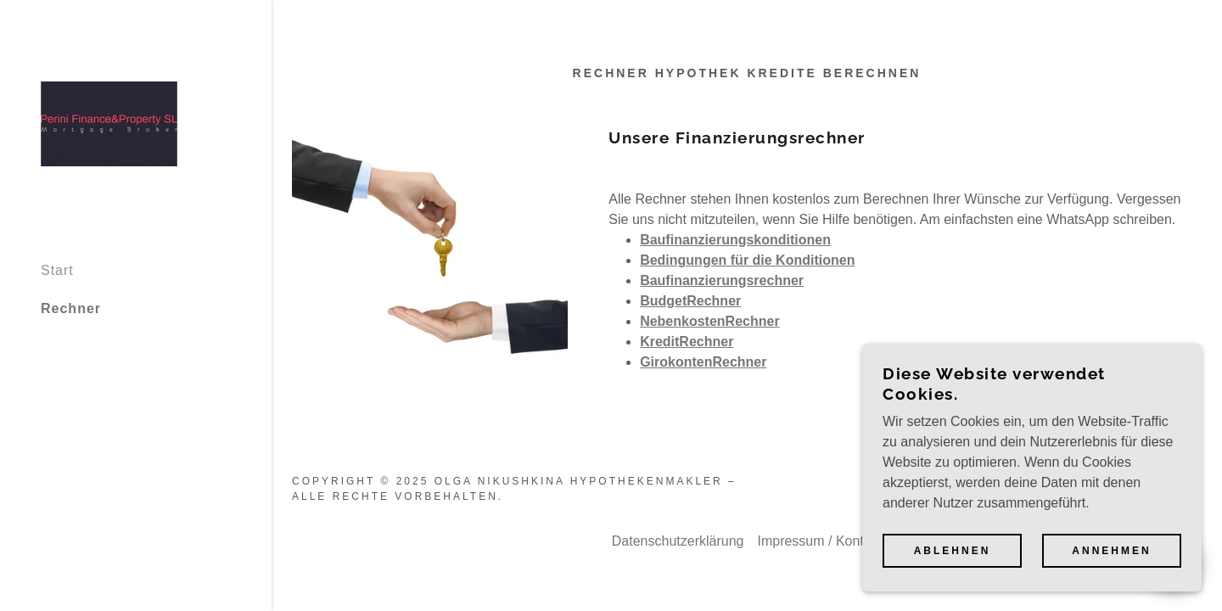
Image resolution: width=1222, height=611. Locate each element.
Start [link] (57, 270)
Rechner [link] (71, 308)
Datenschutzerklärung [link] (678, 541)
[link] (109, 122)
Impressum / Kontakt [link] (819, 541)
